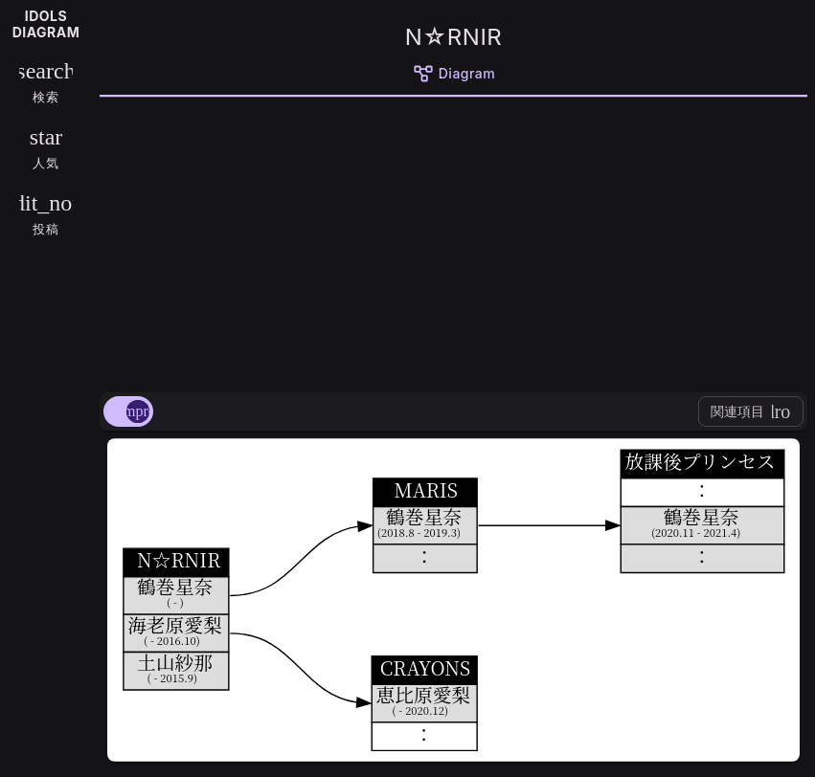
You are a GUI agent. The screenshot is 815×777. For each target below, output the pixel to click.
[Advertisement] (453, 241)
